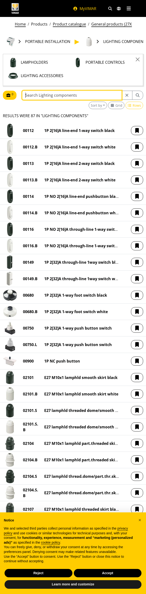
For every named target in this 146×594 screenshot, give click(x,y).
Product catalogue (69, 24)
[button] (137, 130)
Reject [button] (38, 573)
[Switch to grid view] (116, 105)
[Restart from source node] (126, 95)
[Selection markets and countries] (118, 8)
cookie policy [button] (50, 542)
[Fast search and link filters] (110, 8)
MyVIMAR (84, 8)
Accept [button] (107, 573)
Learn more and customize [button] (73, 584)
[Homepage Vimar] (15, 8)
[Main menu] (129, 8)
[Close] (138, 59)
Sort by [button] (96, 105)
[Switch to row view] (134, 105)
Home (20, 24)
